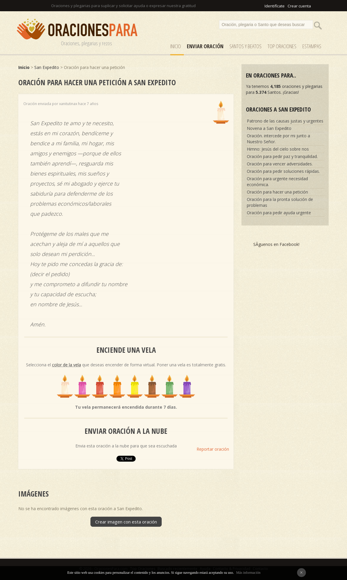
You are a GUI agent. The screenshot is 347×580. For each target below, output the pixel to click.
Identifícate (275, 6)
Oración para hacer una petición (277, 192)
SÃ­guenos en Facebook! (276, 244)
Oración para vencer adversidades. (280, 164)
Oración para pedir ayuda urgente (279, 212)
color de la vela (66, 365)
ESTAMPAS (311, 46)
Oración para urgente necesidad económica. (277, 181)
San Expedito (46, 67)
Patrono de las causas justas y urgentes (285, 121)
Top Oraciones (281, 46)
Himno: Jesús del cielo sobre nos (278, 149)
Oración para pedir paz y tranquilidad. (282, 156)
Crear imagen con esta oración (126, 522)
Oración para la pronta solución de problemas (280, 202)
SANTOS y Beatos (245, 46)
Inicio (175, 46)
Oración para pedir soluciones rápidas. (283, 171)
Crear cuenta (299, 6)
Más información (248, 573)
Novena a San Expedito (269, 128)
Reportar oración (213, 449)
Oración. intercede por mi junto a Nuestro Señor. (278, 138)
